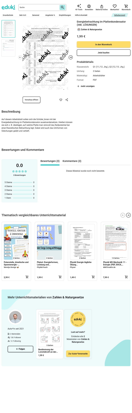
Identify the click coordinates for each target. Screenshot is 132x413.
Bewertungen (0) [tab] (50, 161)
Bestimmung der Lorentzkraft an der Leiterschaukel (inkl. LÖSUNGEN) (47, 350)
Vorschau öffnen (31, 100)
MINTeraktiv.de (109, 267)
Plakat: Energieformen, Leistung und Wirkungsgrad (47, 263)
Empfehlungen (65, 15)
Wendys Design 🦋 (11, 267)
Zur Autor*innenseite (78, 353)
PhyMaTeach (42, 267)
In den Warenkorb (103, 44)
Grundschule (9, 15)
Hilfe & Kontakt (81, 15)
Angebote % (50, 15)
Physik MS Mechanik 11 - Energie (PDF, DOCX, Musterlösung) (115, 263)
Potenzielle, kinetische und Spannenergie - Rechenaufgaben (16, 263)
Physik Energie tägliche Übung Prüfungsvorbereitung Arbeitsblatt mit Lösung (80, 263)
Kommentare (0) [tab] (72, 161)
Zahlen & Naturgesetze (91, 29)
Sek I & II (23, 15)
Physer (73, 267)
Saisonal (36, 15)
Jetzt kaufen (103, 52)
